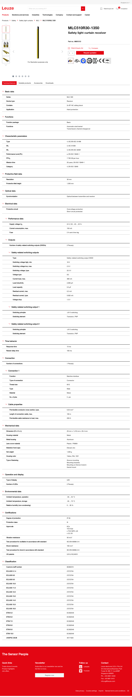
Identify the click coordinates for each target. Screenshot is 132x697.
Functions (7, 117)
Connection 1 (12, 371)
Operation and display (13, 474)
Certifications (9, 512)
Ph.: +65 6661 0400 (108, 676)
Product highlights (8, 669)
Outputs (10, 240)
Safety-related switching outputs (24, 252)
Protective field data (12, 174)
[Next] (62, 51)
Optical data (8, 191)
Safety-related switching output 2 (24, 324)
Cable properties (13, 404)
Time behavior (9, 341)
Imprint (101, 691)
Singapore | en (125, 2)
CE (128, 691)
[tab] (9, 83)
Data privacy (80, 691)
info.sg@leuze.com (108, 681)
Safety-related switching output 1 (24, 307)
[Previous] (13, 51)
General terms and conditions (115, 691)
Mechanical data (10, 425)
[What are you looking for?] (54, 8)
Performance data (14, 218)
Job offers (5, 671)
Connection (8, 358)
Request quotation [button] (90, 53)
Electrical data (9, 203)
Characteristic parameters (14, 136)
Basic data (8, 91)
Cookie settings (91, 691)
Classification (9, 561)
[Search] (83, 8)
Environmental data (11, 491)
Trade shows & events (9, 666)
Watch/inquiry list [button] (75, 48)
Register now (49, 675)
